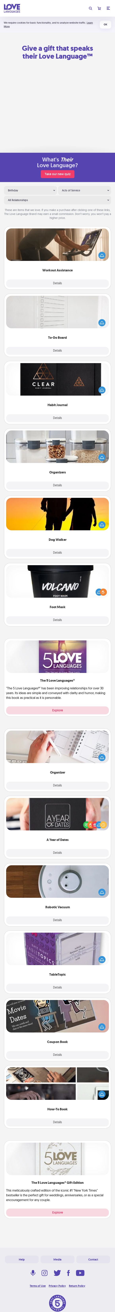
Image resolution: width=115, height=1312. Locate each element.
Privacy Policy (57, 1286)
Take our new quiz (57, 174)
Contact (93, 1259)
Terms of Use (38, 1286)
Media (57, 1259)
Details (57, 283)
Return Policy (77, 1286)
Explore (57, 710)
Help (22, 1259)
